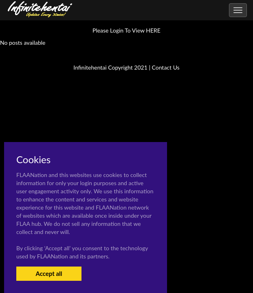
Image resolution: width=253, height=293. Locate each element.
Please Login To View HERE (126, 30)
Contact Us (166, 67)
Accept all (48, 273)
